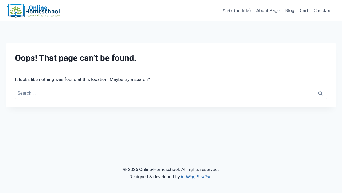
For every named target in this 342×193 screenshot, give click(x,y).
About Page (268, 10)
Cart (304, 10)
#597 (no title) (236, 10)
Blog (289, 10)
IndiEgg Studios (196, 176)
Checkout (323, 10)
